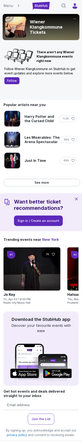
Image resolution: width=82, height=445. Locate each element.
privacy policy (17, 435)
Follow (12, 80)
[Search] (63, 5)
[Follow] (68, 118)
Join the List (41, 419)
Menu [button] (11, 5)
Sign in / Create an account (38, 220)
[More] (74, 19)
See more (42, 182)
